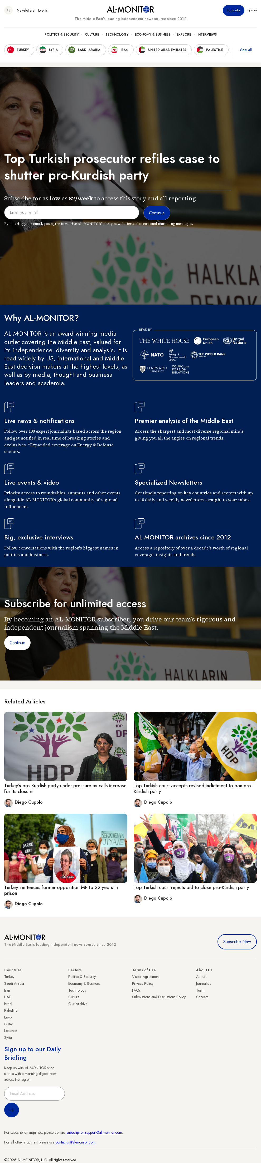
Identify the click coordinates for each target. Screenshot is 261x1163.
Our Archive (77, 1003)
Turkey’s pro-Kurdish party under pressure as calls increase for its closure (65, 788)
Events (42, 10)
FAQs (136, 990)
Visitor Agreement (146, 976)
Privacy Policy (142, 983)
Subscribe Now (237, 942)
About (200, 976)
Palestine (10, 1010)
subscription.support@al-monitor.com (94, 1132)
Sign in (251, 10)
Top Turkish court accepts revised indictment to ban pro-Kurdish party (193, 788)
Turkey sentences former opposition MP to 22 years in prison (61, 890)
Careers (202, 997)
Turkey (9, 976)
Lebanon (10, 1030)
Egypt (8, 1017)
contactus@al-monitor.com (75, 1142)
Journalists (203, 983)
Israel (8, 1003)
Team (200, 990)
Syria (8, 1037)
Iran (7, 990)
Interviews (207, 34)
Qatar (8, 1024)
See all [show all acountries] (246, 49)
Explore (184, 34)
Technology (116, 34)
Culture (92, 34)
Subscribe (233, 10)
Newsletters (25, 10)
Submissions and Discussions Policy (159, 997)
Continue (17, 643)
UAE (7, 997)
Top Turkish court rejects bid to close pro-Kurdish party (191, 887)
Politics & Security (62, 34)
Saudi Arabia (14, 983)
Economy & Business (152, 34)
